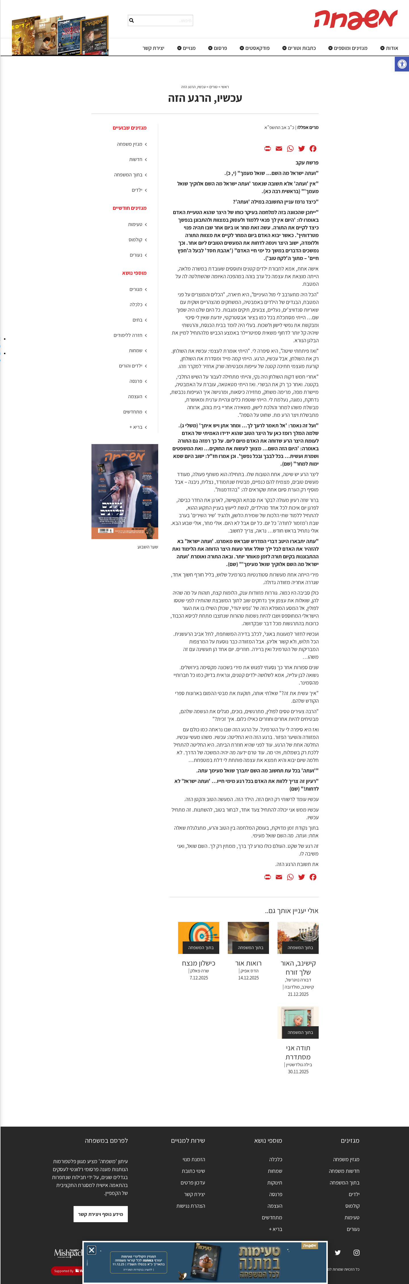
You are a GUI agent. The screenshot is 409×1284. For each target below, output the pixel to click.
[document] (204, 642)
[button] (91, 1250)
